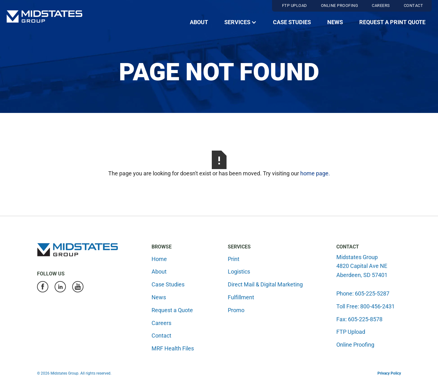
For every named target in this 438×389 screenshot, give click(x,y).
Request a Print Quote (392, 22)
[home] (44, 16)
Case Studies (292, 22)
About (199, 22)
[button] (240, 22)
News (335, 22)
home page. (315, 173)
